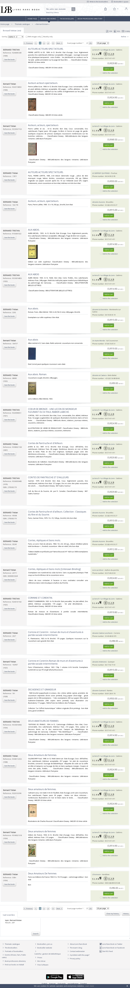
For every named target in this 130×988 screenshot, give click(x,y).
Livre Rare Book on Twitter (110, 944)
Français (52, 983)
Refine (125, 36)
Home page (32, 19)
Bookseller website (43, 947)
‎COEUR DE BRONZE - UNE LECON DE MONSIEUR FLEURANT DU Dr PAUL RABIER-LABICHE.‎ (52, 410)
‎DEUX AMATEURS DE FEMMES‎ (43, 720)
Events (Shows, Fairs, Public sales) (14, 956)
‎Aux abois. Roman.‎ (37, 374)
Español (83, 983)
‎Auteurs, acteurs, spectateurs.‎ (43, 201)
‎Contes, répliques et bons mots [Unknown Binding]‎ (54, 569)
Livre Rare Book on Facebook (112, 947)
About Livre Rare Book (78, 944)
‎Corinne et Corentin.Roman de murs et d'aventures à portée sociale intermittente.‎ (55, 662)
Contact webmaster (76, 951)
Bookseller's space (119, 2)
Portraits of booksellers (14, 951)
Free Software (42, 965)
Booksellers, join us (43, 944)
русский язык (73, 983)
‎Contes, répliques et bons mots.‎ (44, 540)
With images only (33, 36)
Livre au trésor (97, 570)
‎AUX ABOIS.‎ (34, 229)
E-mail (126, 31)
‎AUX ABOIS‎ (33, 274)
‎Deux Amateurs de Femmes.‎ (42, 755)
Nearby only (47, 36)
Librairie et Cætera (99, 375)
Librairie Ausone (98, 202)
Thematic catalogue (22, 24)
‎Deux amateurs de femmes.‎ (42, 789)
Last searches (9, 915)
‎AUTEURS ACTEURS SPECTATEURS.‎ (45, 48)
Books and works (48, 19)
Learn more (89, 986)
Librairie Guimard (99, 690)
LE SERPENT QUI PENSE (101, 173)
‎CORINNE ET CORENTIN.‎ (40, 597)
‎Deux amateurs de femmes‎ (42, 831)
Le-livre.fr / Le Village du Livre (103, 50)
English (44, 983)
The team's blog (74, 947)
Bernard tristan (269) (12, 30)
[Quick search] (59, 9)
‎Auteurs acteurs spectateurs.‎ (43, 83)
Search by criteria (52, 12)
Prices (39, 957)
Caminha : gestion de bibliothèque (47, 954)
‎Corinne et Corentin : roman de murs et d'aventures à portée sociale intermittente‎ (55, 633)
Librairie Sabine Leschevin (102, 633)
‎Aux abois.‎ (33, 308)
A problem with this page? (78, 955)
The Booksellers (67, 19)
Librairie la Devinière (100, 309)
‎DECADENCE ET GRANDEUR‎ (42, 689)
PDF (109, 31)
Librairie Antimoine (99, 662)
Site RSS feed (106, 951)
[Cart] (105, 9)
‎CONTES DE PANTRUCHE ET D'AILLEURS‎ (48, 477)
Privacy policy (73, 958)
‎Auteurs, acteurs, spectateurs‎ (43, 125)
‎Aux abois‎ (33, 339)
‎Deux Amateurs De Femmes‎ (42, 873)
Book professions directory (90, 19)
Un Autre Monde (98, 340)
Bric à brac (41, 961)
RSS (116, 31)
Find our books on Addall (13, 964)
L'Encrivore (96, 874)
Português (62, 983)
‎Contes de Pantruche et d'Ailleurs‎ (45, 443)
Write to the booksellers (97, 2)
